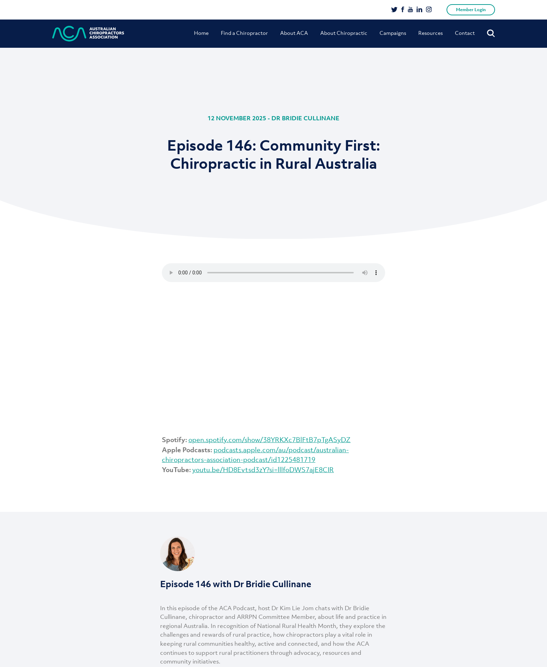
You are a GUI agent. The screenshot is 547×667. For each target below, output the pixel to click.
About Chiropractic (343, 32)
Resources (430, 32)
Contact (465, 32)
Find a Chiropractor (244, 32)
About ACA (294, 32)
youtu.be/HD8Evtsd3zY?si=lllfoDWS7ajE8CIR (263, 469)
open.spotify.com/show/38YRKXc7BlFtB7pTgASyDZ (269, 439)
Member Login (471, 10)
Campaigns (393, 32)
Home (201, 32)
